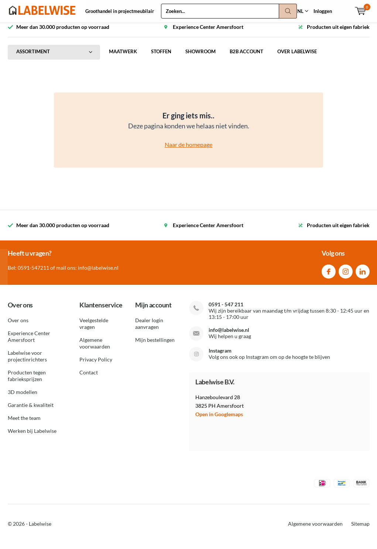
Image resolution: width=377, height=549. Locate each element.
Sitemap (360, 529)
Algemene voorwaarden (94, 348)
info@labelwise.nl (229, 335)
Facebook (329, 275)
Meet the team (24, 423)
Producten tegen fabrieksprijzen (27, 381)
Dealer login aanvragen (149, 329)
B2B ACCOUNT (246, 57)
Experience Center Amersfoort (29, 342)
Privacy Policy (95, 365)
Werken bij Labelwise (32, 436)
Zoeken (288, 11)
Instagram (346, 275)
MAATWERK (123, 57)
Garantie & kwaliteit (31, 410)
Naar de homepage (188, 150)
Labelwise (40, 529)
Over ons (18, 326)
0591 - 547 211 (226, 309)
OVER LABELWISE (297, 57)
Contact (88, 378)
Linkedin (363, 275)
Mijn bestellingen (155, 345)
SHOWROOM (200, 57)
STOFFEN (161, 57)
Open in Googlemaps (219, 420)
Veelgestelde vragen (93, 329)
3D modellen (22, 397)
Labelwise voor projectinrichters (27, 361)
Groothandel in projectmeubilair (119, 11)
